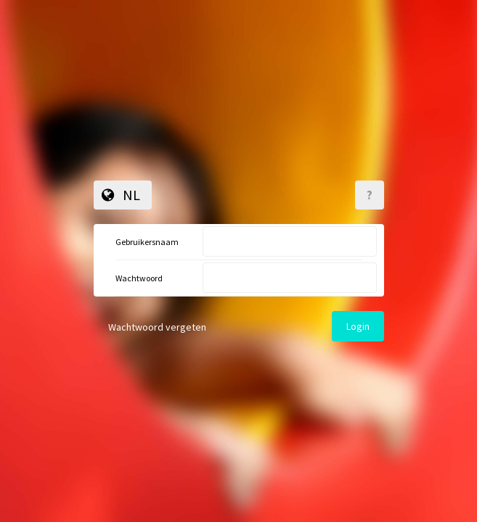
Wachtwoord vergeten (157, 327)
